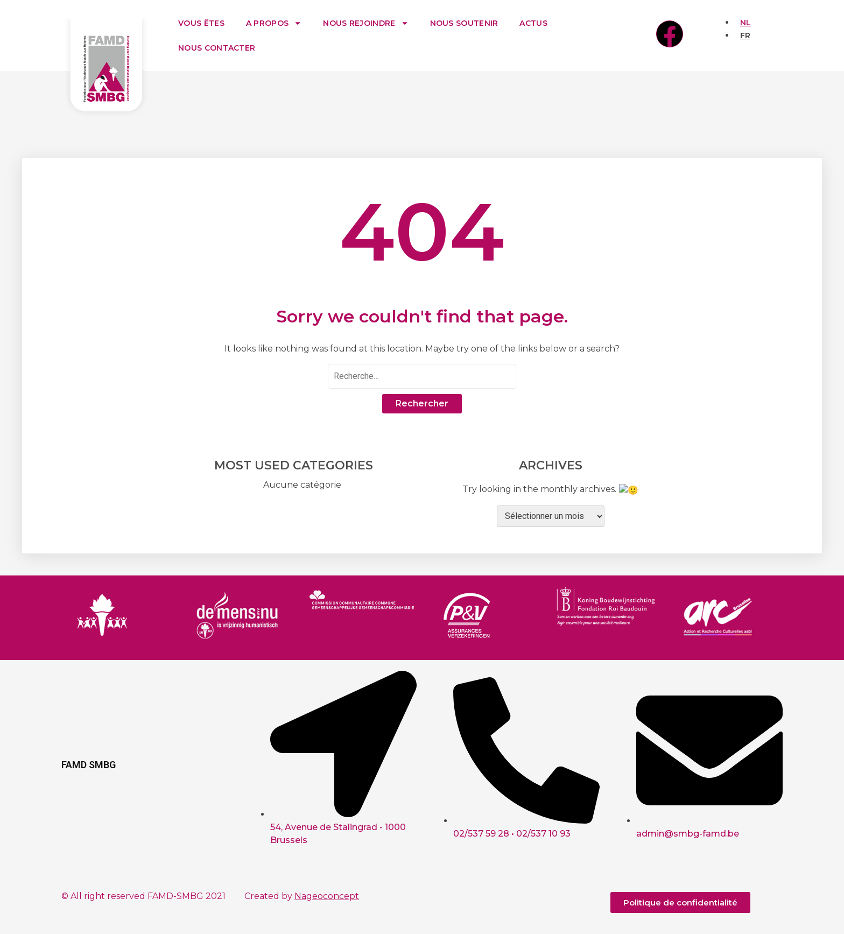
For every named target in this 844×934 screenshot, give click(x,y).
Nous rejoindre (365, 23)
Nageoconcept (326, 895)
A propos (273, 23)
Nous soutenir (464, 23)
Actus (533, 23)
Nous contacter (216, 48)
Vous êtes (201, 23)
